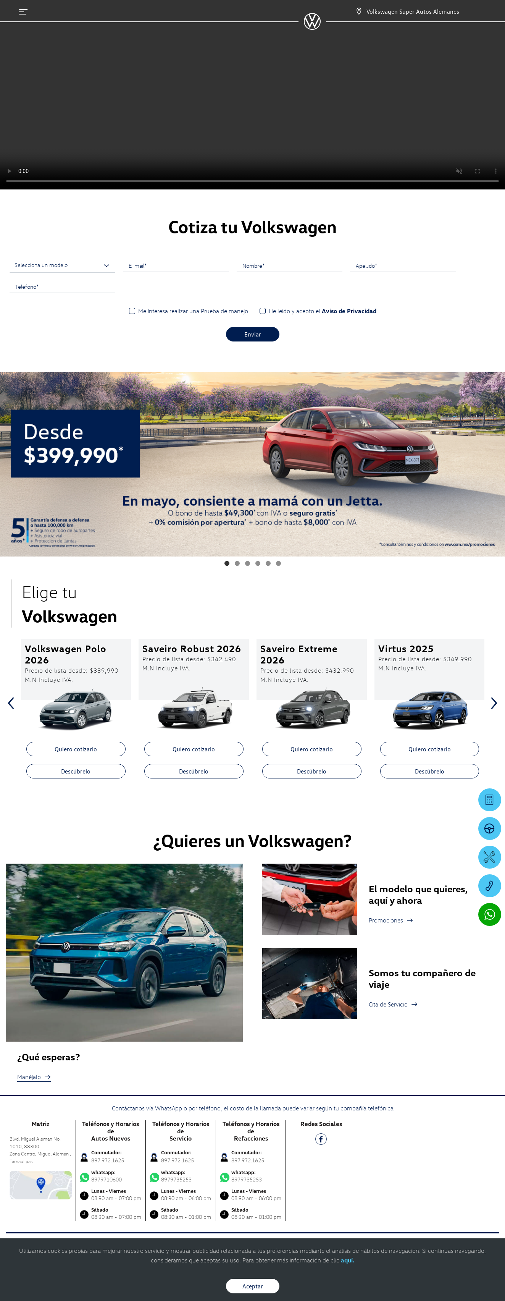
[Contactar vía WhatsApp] (489, 914)
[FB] (321, 1140)
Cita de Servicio (393, 1004)
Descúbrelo (75, 771)
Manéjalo (34, 1077)
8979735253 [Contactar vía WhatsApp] (181, 1176)
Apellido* (366, 265)
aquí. (347, 1260)
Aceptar (252, 1286)
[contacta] (41, 1184)
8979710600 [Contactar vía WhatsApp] (111, 1176)
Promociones (391, 920)
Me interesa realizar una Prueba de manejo (193, 311)
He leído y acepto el (322, 311)
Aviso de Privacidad (349, 311)
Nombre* (253, 265)
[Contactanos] (359, 11)
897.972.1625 (107, 1160)
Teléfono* (27, 286)
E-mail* (138, 265)
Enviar (252, 334)
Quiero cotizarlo (76, 749)
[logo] (312, 27)
